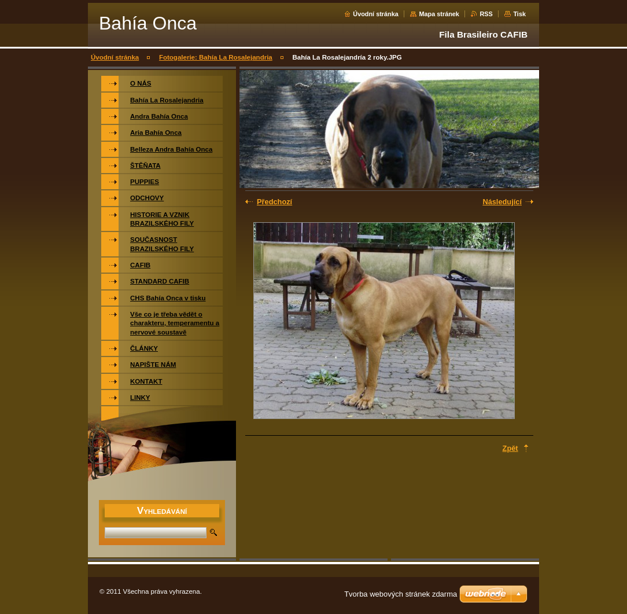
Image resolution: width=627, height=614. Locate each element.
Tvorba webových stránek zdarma (400, 594)
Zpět (510, 448)
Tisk (519, 13)
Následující (502, 201)
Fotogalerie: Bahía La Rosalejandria (215, 57)
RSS (486, 13)
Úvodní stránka (376, 13)
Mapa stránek (439, 13)
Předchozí (274, 201)
